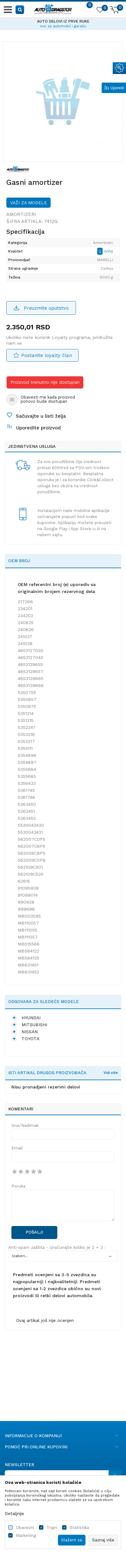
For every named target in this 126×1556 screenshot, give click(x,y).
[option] (63, 22)
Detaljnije (14, 1513)
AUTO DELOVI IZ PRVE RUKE (63, 21)
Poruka (18, 1186)
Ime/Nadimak (25, 1125)
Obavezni (25, 1527)
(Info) (108, 251)
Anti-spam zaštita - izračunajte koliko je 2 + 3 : (57, 1247)
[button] (20, 9)
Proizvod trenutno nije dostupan (44, 382)
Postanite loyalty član (46, 355)
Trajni (52, 1527)
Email (17, 1148)
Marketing (26, 1535)
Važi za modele (28, 202)
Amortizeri (21, 214)
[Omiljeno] (100, 10)
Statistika (79, 1527)
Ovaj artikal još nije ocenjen (45, 1320)
